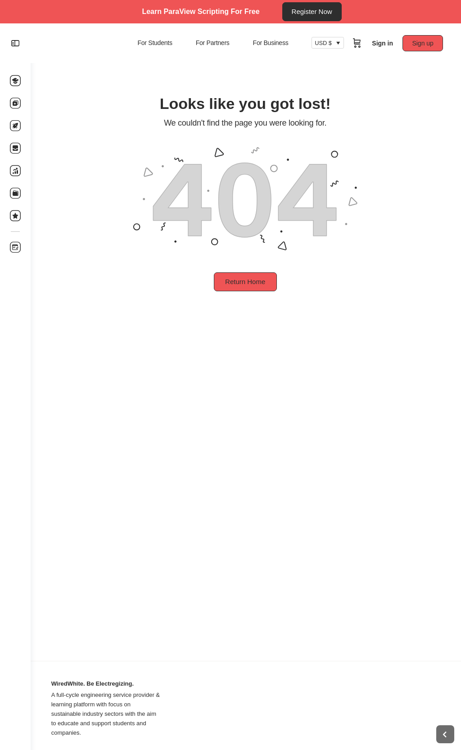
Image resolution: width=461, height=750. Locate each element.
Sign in (382, 43)
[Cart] (357, 43)
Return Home (246, 281)
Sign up (423, 43)
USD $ (323, 43)
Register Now (312, 11)
